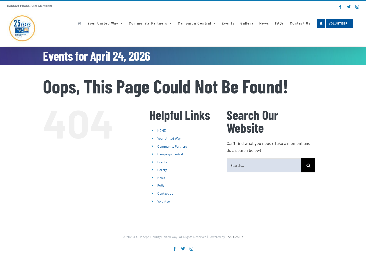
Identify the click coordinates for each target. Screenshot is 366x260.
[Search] (308, 165)
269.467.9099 (42, 6)
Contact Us (165, 193)
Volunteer (164, 201)
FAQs (161, 185)
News (161, 178)
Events (162, 162)
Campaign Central (170, 154)
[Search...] (264, 165)
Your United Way (168, 138)
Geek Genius (234, 237)
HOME (161, 130)
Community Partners (172, 146)
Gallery (162, 170)
